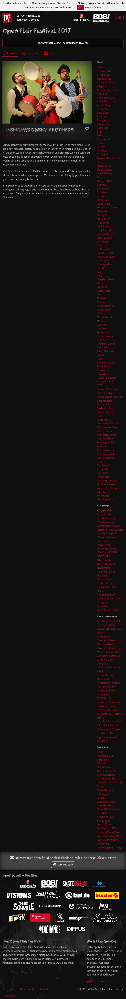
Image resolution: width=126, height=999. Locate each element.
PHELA (101, 339)
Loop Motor (103, 290)
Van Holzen (103, 473)
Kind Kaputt (103, 260)
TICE (99, 461)
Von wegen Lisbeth (107, 480)
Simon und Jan (105, 583)
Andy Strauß (104, 514)
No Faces (102, 321)
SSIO (100, 415)
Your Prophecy (105, 499)
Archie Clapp (104, 105)
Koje (99, 271)
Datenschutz (27, 989)
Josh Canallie (104, 249)
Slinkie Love (103, 820)
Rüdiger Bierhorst (106, 377)
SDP (99, 385)
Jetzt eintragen (63, 864)
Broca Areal (103, 139)
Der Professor (104, 767)
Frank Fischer (104, 544)
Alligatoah (102, 86)
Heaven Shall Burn (107, 207)
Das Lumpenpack (106, 533)
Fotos (49, 53)
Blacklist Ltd (103, 120)
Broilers (101, 143)
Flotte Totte (103, 199)
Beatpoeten (103, 109)
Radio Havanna (105, 351)
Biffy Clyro (103, 112)
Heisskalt (102, 211)
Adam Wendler (105, 82)
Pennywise (103, 332)
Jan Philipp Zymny (107, 548)
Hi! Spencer (103, 218)
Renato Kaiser (104, 579)
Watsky (101, 491)
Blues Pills (102, 127)
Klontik (101, 268)
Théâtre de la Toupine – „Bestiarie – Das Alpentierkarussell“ (110, 733)
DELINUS (102, 763)
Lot (99, 294)
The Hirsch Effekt (106, 434)
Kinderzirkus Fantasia (108, 682)
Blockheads (103, 124)
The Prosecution (106, 457)
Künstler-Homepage (18, 135)
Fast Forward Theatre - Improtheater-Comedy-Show (110, 782)
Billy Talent (103, 116)
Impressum (8, 989)
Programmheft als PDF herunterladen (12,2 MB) (63, 42)
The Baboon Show (107, 427)
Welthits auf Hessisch (108, 610)
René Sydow (104, 366)
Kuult (100, 275)
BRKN (100, 135)
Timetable (30, 53)
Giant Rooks (103, 203)
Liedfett (101, 283)
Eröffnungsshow (106, 774)
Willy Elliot (103, 495)
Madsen (101, 298)
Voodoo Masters (106, 484)
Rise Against (103, 373)
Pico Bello (102, 813)
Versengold (103, 476)
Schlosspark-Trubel (107, 710)
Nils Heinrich (104, 560)
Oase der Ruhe (105, 805)
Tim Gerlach (103, 465)
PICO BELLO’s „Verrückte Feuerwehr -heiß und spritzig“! (109, 702)
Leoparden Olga (106, 801)
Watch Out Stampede (109, 488)
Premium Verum (106, 343)
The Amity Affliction (108, 423)
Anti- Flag (102, 93)
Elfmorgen (103, 188)
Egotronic (102, 184)
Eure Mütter (103, 541)
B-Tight (101, 146)
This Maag (102, 606)
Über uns (10, 995)
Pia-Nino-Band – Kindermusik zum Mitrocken (106, 690)
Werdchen (102, 740)
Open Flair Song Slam (109, 809)
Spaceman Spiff (106, 412)
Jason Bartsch (104, 237)
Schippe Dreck (105, 381)
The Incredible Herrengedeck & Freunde (106, 442)
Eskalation (102, 192)
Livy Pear (102, 286)
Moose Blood (104, 317)
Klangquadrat (104, 264)
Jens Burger (103, 241)
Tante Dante (104, 419)
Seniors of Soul (105, 816)
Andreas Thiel (104, 510)
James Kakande (105, 234)
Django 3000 (105, 181)
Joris (99, 245)
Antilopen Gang (105, 97)
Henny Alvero (104, 215)
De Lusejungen (105, 169)
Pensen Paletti (105, 336)
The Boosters (104, 431)
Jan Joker (101, 797)
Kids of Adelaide (106, 256)
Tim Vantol (103, 469)
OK (80, 7)
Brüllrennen (103, 636)
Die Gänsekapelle (106, 771)
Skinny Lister (104, 404)
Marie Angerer (104, 309)
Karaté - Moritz (105, 252)
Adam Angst (104, 78)
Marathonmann (105, 305)
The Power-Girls (106, 454)
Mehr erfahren (93, 7)
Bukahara (102, 150)
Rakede (101, 355)
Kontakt (44, 989)
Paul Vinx (102, 328)
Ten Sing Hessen (106, 594)
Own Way (102, 324)
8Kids (100, 67)
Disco (100, 177)
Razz (100, 358)
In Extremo (103, 222)
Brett (99, 131)
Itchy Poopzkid (105, 230)
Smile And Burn (105, 408)
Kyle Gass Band (105, 279)
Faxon (100, 196)
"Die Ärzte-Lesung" (107, 537)
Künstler (10, 53)
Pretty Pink (103, 347)
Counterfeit (103, 154)
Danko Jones (104, 165)
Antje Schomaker (106, 101)
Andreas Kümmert (107, 90)
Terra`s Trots (104, 824)
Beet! (100, 751)
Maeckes (101, 302)
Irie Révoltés (104, 226)
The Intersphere (106, 450)
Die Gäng (102, 663)
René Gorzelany (106, 362)
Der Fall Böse (104, 173)
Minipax (101, 313)
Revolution (103, 370)
